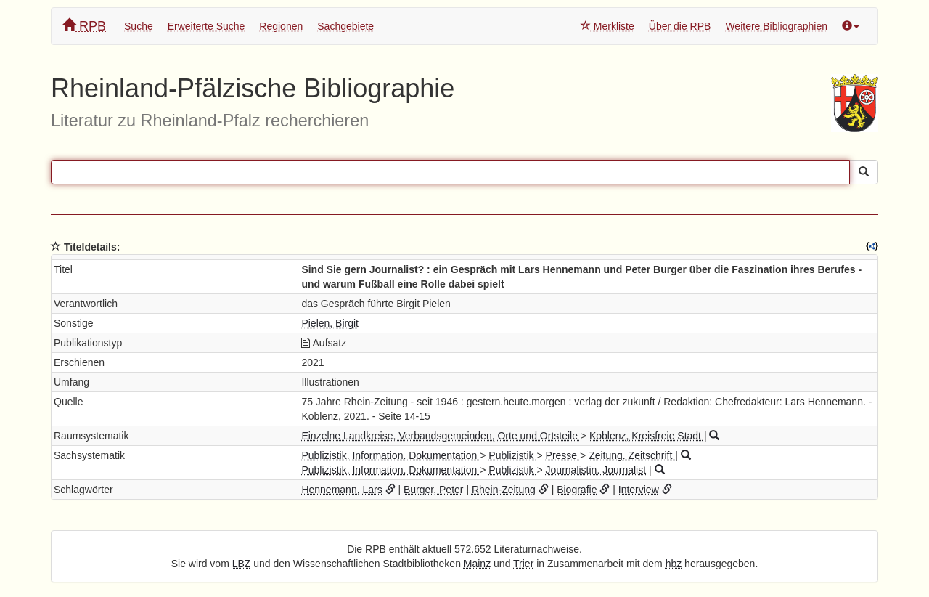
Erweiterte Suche (206, 26)
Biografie (577, 489)
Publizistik (512, 455)
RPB (84, 25)
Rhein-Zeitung (504, 489)
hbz (674, 563)
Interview (638, 489)
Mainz (477, 563)
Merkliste (607, 26)
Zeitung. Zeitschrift (632, 455)
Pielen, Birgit (330, 323)
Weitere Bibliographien (776, 26)
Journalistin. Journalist (597, 470)
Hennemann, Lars (341, 489)
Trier (523, 563)
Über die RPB (680, 26)
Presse (563, 455)
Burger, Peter (434, 489)
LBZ (241, 563)
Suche (138, 26)
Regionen (281, 26)
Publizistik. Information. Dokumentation (390, 455)
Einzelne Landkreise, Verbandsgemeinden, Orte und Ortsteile (440, 436)
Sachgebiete (345, 26)
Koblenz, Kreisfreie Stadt (646, 436)
